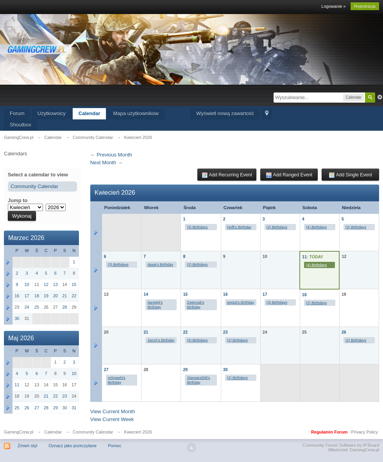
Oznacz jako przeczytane (72, 445)
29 (185, 369)
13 (55, 284)
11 (304, 256)
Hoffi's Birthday (239, 227)
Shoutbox (20, 125)
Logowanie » (333, 6)
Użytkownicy (52, 113)
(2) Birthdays (277, 227)
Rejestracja (365, 6)
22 (185, 332)
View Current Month (112, 411)
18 (304, 294)
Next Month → (106, 162)
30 (225, 369)
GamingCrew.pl (18, 432)
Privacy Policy (364, 432)
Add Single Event (350, 175)
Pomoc (114, 445)
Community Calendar (34, 186)
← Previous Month (111, 155)
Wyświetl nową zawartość (225, 113)
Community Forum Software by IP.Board (340, 445)
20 (55, 295)
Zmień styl (27, 445)
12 (46, 284)
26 (344, 332)
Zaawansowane (380, 97)
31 (74, 407)
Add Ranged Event (289, 175)
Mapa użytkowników (135, 113)
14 (145, 294)
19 (46, 295)
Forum (17, 113)
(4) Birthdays (316, 227)
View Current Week (112, 419)
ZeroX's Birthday (160, 340)
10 (26, 284)
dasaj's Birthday (160, 265)
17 (265, 294)
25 (36, 307)
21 (145, 332)
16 (225, 294)
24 (26, 307)
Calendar (89, 113)
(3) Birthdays (197, 227)
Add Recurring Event (227, 175)
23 (225, 332)
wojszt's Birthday (240, 302)
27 (106, 369)
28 (64, 307)
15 (185, 294)
